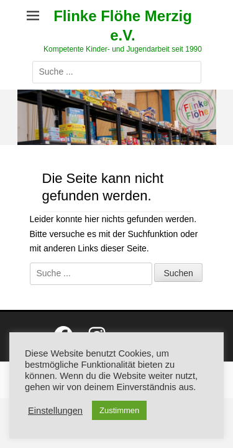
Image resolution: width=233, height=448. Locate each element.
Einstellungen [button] (55, 411)
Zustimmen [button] (119, 410)
